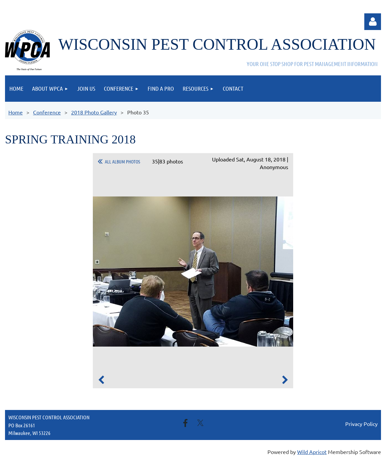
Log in (372, 21)
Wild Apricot (312, 451)
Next (284, 380)
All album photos (122, 161)
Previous (101, 380)
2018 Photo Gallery (94, 112)
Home (15, 112)
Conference (47, 112)
